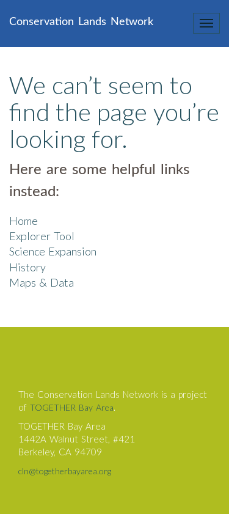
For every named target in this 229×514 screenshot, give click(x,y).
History (27, 267)
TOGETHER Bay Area (72, 407)
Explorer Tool (42, 236)
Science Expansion (52, 251)
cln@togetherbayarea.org (64, 471)
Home (23, 220)
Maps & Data (41, 282)
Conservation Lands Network (81, 22)
